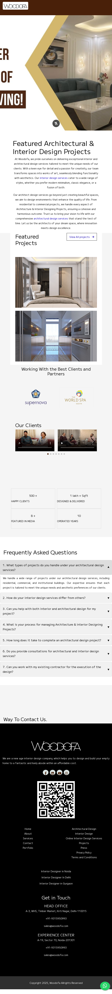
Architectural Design (84, 833)
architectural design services (51, 223)
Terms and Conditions (84, 862)
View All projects (80, 241)
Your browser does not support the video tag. (34, 445)
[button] (48, 459)
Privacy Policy (83, 857)
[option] (36, 402)
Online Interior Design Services (84, 843)
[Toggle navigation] (104, 5)
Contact (28, 847)
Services (28, 843)
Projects (84, 847)
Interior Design (84, 838)
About (28, 838)
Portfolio (28, 852)
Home (28, 833)
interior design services (54, 182)
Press (84, 852)
